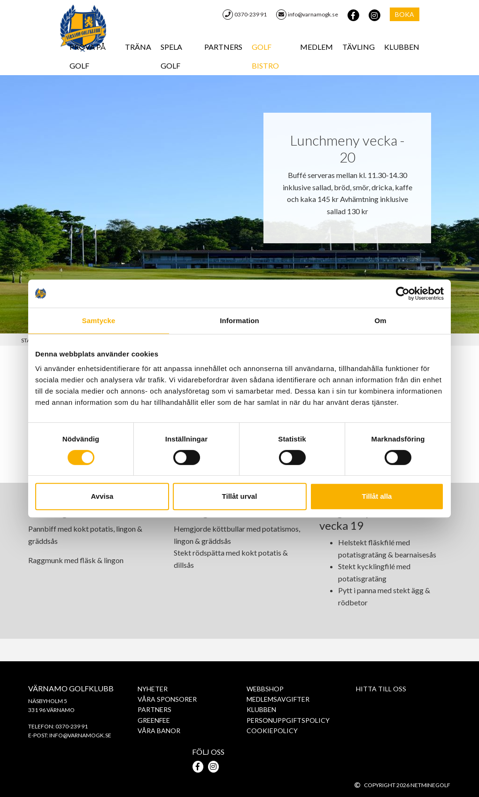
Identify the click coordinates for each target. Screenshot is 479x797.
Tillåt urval (239, 496)
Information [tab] (239, 321)
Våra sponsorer (167, 699)
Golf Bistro (265, 56)
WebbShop (265, 689)
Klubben (401, 46)
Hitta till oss (381, 689)
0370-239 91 (245, 14)
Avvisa (102, 496)
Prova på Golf (88, 56)
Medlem (316, 46)
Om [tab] (380, 321)
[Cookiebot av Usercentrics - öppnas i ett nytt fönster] (403, 293)
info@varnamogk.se (307, 14)
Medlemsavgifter (278, 699)
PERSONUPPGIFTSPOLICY (288, 720)
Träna (138, 46)
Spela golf (171, 56)
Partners (223, 46)
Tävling (358, 46)
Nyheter (153, 689)
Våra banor (159, 731)
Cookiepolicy (272, 731)
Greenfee (154, 720)
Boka (404, 14)
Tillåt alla (377, 496)
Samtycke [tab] (99, 321)
